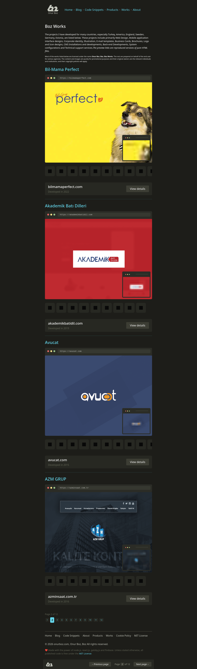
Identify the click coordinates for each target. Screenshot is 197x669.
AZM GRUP (55, 479)
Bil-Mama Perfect (62, 69)
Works (125, 10)
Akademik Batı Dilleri (65, 206)
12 (101, 620)
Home (68, 10)
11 (96, 620)
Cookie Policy (123, 635)
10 (90, 620)
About (137, 10)
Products (112, 10)
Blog (79, 10)
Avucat (51, 342)
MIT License (141, 635)
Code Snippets (94, 10)
